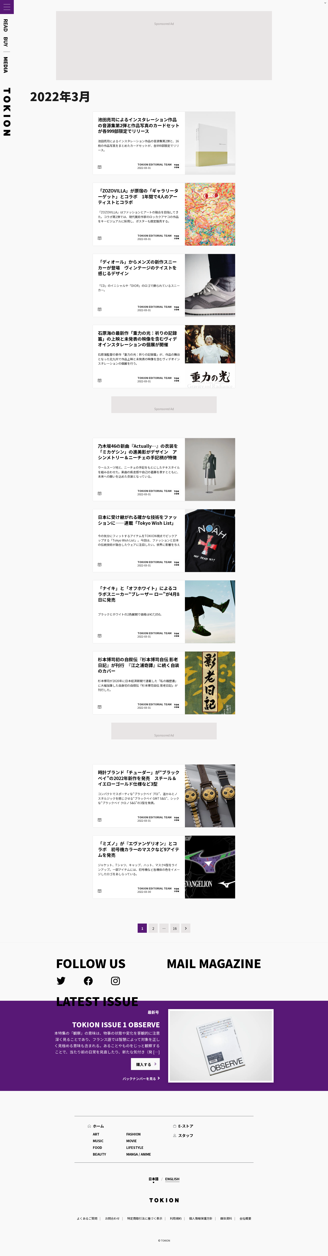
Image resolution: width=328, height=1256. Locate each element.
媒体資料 (226, 1218)
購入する (143, 1064)
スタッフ (185, 1135)
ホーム (98, 1126)
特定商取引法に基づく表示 (144, 1218)
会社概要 (245, 1218)
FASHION (133, 1134)
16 (175, 928)
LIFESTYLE (135, 1147)
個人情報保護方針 (201, 1218)
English (172, 1178)
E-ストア (185, 1126)
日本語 (154, 1178)
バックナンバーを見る (139, 1078)
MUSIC (98, 1140)
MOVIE (131, 1140)
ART (96, 1134)
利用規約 (176, 1218)
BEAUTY (99, 1154)
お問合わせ (112, 1218)
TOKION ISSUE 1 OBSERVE (116, 1024)
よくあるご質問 (87, 1218)
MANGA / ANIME (138, 1154)
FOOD (97, 1147)
